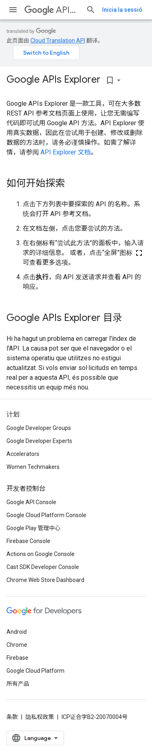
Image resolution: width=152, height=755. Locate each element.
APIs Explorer (51, 9)
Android (16, 632)
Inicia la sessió (122, 9)
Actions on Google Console (40, 554)
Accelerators (22, 454)
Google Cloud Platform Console (46, 515)
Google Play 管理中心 (33, 528)
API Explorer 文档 (66, 152)
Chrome (16, 645)
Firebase (17, 657)
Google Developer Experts (39, 441)
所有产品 (17, 683)
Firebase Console (28, 541)
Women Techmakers (33, 467)
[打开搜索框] (91, 10)
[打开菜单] (13, 9)
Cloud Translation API (57, 40)
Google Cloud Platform (35, 670)
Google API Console (31, 502)
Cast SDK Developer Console (42, 567)
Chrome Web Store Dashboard (45, 580)
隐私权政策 (40, 717)
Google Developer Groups (38, 428)
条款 (12, 717)
